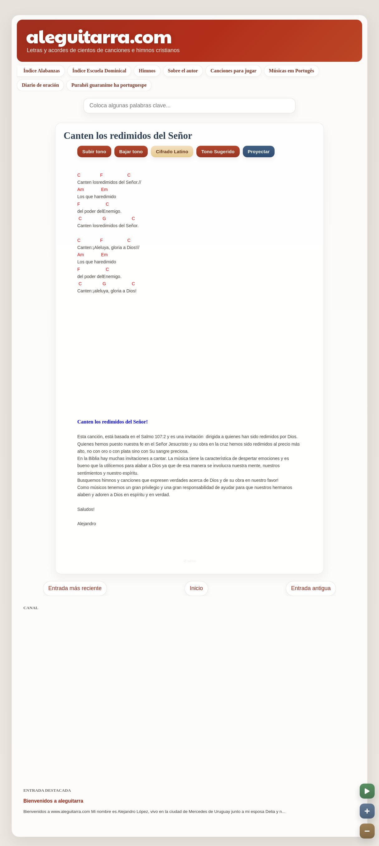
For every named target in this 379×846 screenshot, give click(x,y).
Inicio (196, 588)
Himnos (147, 70)
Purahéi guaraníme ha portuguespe (108, 85)
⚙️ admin (189, 561)
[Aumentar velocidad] (367, 811)
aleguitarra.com (99, 35)
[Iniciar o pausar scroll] (367, 791)
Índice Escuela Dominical (99, 70)
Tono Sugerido (218, 151)
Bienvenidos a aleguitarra (53, 801)
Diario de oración (40, 85)
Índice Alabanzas (41, 70)
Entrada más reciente (75, 588)
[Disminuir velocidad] (367, 831)
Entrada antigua (311, 588)
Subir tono (94, 151)
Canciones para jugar (233, 70)
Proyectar (259, 151)
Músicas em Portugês (291, 70)
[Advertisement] (189, 695)
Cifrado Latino (172, 151)
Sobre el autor (183, 70)
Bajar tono (131, 151)
